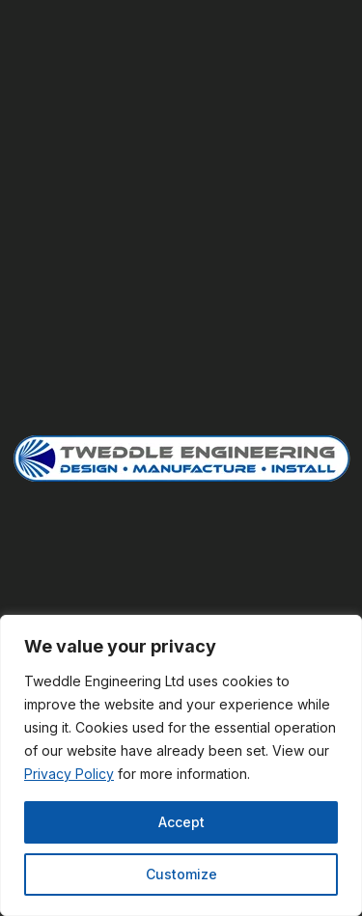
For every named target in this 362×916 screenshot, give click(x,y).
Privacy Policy (69, 773)
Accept (181, 822)
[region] (181, 765)
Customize (181, 874)
